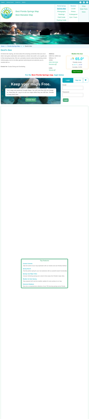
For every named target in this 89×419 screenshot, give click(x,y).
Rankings (61, 14)
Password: (65, 92)
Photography (61, 11)
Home (3, 46)
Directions (52, 64)
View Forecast (77, 71)
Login (68, 80)
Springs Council (9, 2)
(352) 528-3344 (53, 62)
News (84, 12)
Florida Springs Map (13, 46)
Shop (83, 6)
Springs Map (61, 8)
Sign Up (78, 80)
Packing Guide (61, 20)
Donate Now (30, 100)
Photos (73, 11)
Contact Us (17, 2)
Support (3, 2)
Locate (73, 8)
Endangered (73, 14)
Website (52, 70)
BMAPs (23, 2)
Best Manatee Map (24, 15)
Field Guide (61, 17)
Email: (64, 85)
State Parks (84, 9)
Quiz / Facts (73, 17)
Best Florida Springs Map (27, 11)
